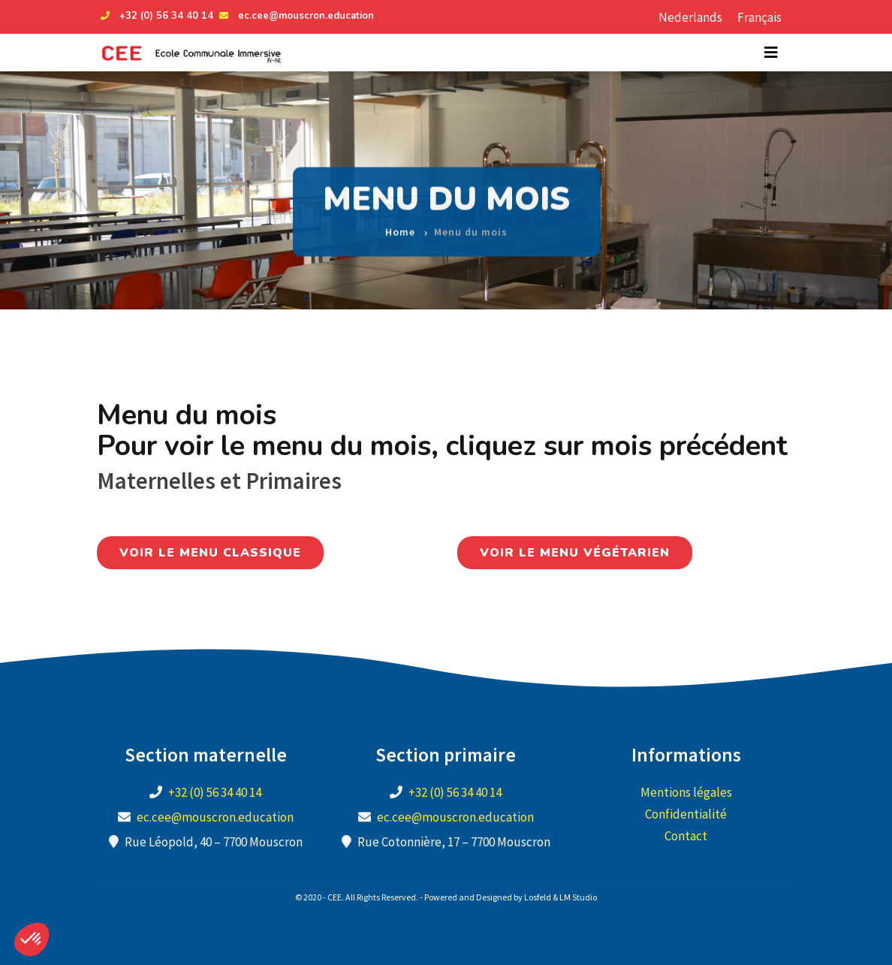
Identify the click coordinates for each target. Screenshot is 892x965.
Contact (685, 836)
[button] (32, 939)
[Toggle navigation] (771, 52)
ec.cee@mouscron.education (294, 16)
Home (400, 223)
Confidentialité (686, 814)
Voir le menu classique (210, 552)
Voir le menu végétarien (575, 552)
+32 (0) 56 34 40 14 (155, 16)
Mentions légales (686, 792)
